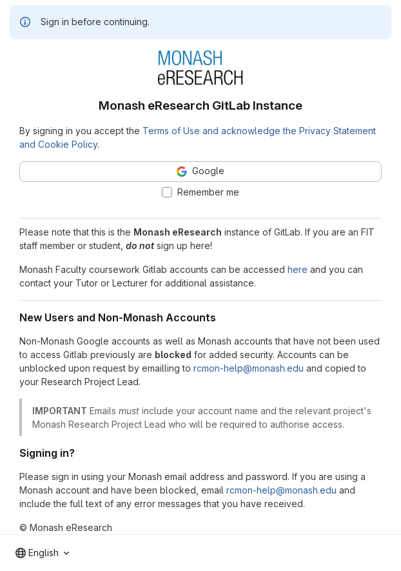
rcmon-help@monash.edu (248, 368)
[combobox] (42, 553)
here (298, 269)
